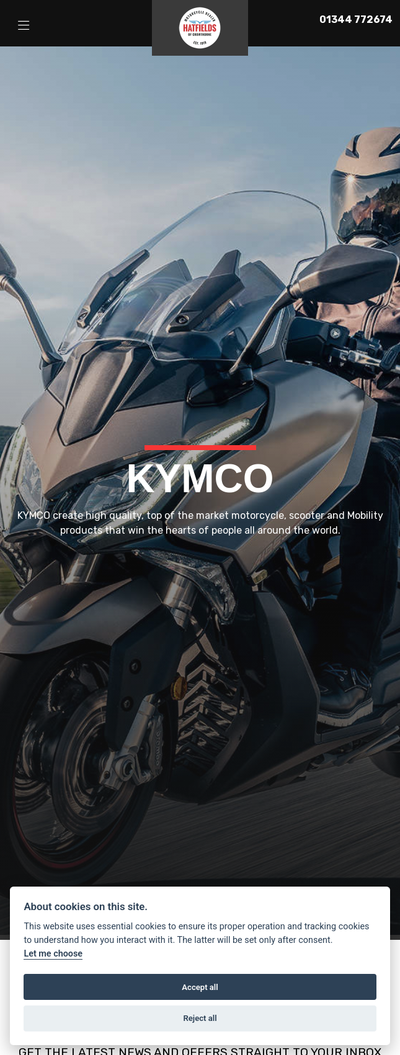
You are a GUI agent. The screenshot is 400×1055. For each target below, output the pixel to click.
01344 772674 (356, 19)
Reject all (199, 1018)
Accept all (200, 987)
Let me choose (53, 954)
